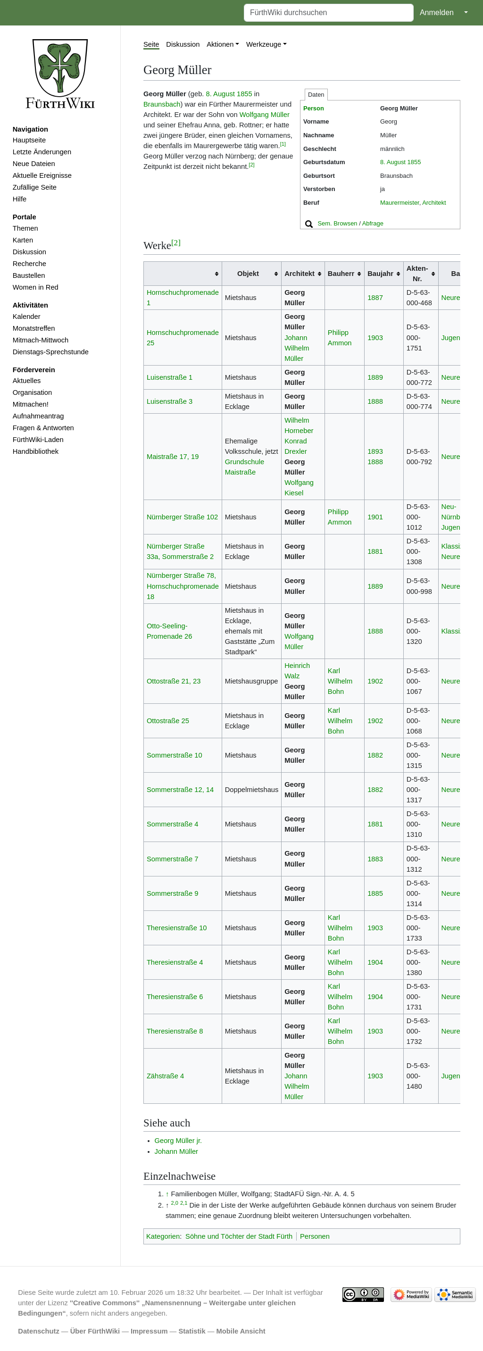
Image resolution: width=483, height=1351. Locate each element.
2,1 (183, 1203)
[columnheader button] (183, 274)
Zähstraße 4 (165, 1076)
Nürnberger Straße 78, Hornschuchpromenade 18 (183, 586)
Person (313, 108)
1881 (375, 551)
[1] (283, 144)
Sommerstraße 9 (173, 893)
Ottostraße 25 (168, 721)
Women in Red (35, 287)
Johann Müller (176, 1151)
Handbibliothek (35, 451)
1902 (375, 681)
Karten (23, 240)
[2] (251, 164)
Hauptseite (29, 140)
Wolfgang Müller (265, 114)
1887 (375, 297)
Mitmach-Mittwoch (41, 340)
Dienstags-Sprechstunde (51, 352)
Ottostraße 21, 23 (174, 681)
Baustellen (29, 275)
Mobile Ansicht (241, 1331)
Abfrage (372, 223)
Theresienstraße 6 (175, 997)
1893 (375, 451)
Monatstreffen (34, 328)
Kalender (27, 316)
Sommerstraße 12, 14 (180, 789)
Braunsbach (162, 104)
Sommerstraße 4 (173, 824)
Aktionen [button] (220, 44)
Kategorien (163, 1236)
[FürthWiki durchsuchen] (329, 13)
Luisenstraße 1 (169, 377)
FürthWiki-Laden (38, 439)
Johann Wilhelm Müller (296, 348)
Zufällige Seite (35, 187)
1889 (375, 377)
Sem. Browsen (337, 223)
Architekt (434, 202)
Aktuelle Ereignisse (42, 175)
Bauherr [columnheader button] (341, 273)
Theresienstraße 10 (177, 928)
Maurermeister (399, 202)
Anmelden (437, 12)
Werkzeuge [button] (263, 44)
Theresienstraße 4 (175, 962)
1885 (375, 893)
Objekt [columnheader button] (248, 273)
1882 (375, 755)
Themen (25, 228)
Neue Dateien (34, 163)
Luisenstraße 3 (169, 401)
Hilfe (19, 199)
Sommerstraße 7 (173, 859)
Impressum (149, 1331)
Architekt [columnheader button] (299, 273)
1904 (375, 962)
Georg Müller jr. (178, 1140)
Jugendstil (457, 338)
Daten (316, 94)
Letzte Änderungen (42, 152)
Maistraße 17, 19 (173, 456)
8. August (393, 162)
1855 (414, 162)
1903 (375, 338)
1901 (375, 517)
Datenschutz (38, 1331)
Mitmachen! (31, 404)
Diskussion (29, 252)
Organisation (32, 392)
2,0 (174, 1203)
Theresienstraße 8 (175, 1031)
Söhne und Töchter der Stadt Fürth (238, 1236)
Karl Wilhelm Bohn (340, 681)
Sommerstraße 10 (174, 755)
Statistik (191, 1331)
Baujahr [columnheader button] (380, 273)
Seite (151, 44)
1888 (375, 401)
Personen (315, 1236)
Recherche (29, 263)
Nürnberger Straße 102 (182, 517)
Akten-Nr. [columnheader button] (417, 274)
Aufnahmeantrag (38, 416)
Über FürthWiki (95, 1331)
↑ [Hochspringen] (167, 1194)
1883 (375, 859)
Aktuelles (27, 380)
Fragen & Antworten (43, 428)
